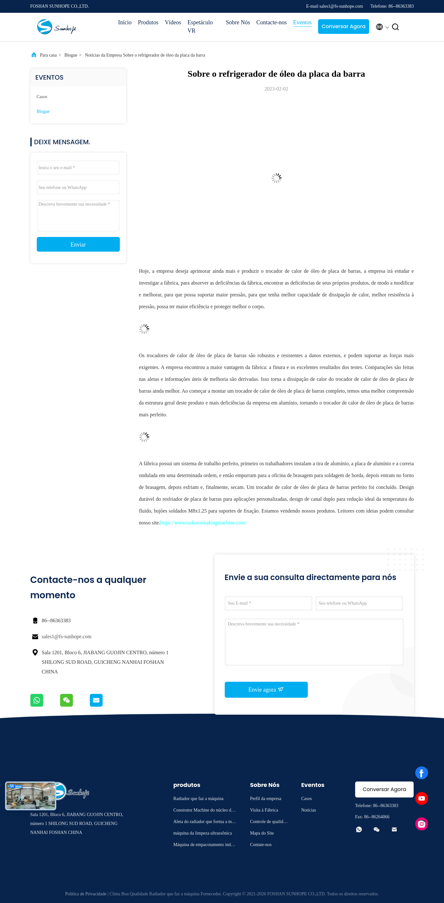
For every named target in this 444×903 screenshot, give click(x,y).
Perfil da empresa (265, 798)
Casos (42, 96)
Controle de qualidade (268, 822)
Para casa (48, 55)
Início (125, 22)
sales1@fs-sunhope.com (67, 636)
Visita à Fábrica (264, 810)
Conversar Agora (343, 26)
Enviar (78, 244)
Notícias (308, 810)
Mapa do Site (262, 833)
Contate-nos (261, 844)
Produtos (148, 22)
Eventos (302, 22)
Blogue (70, 55)
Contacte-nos (271, 22)
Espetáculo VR (200, 26)
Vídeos (173, 22)
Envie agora (266, 689)
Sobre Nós (238, 22)
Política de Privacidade (85, 893)
